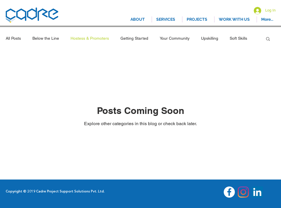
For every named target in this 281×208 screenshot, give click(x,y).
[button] (268, 39)
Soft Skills (238, 38)
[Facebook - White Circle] (229, 192)
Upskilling (209, 38)
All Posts (13, 38)
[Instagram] (243, 192)
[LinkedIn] (257, 192)
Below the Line (45, 38)
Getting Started (134, 38)
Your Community (175, 38)
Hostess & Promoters (90, 38)
